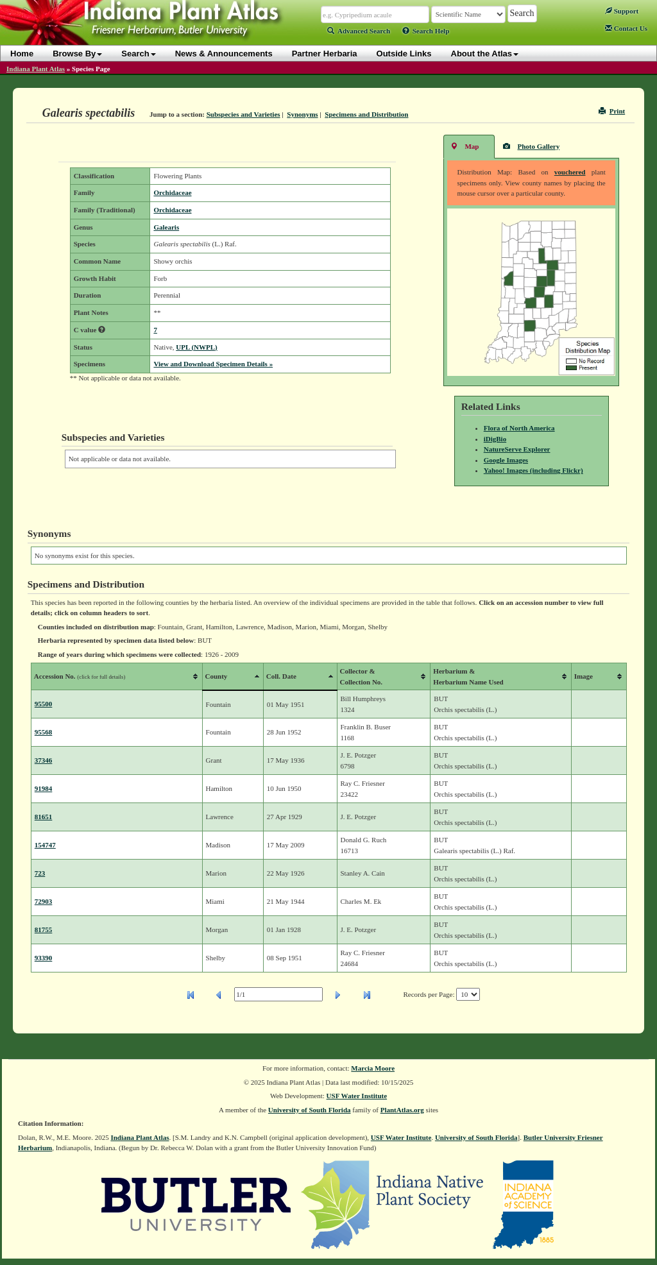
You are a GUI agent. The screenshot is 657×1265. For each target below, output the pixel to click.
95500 (44, 704)
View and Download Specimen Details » (213, 364)
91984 (44, 788)
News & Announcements (224, 53)
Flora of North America (519, 428)
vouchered (570, 172)
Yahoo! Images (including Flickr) (533, 470)
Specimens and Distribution (366, 114)
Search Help (426, 31)
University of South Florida (309, 1110)
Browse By (77, 53)
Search (138, 53)
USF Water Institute (357, 1095)
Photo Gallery (531, 146)
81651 (44, 816)
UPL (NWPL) (196, 347)
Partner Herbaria (324, 53)
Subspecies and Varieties (243, 114)
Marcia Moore (373, 1068)
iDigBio (495, 439)
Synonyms (302, 114)
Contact (626, 28)
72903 (44, 901)
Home (21, 53)
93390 (44, 958)
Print (612, 111)
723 (40, 873)
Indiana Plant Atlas (35, 68)
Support (621, 11)
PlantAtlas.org (402, 1110)
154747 (45, 845)
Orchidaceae (172, 192)
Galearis (166, 227)
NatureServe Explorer (517, 449)
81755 (44, 929)
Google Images (506, 460)
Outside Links (404, 53)
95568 (44, 732)
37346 (44, 760)
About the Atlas (485, 53)
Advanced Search (358, 31)
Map (464, 146)
